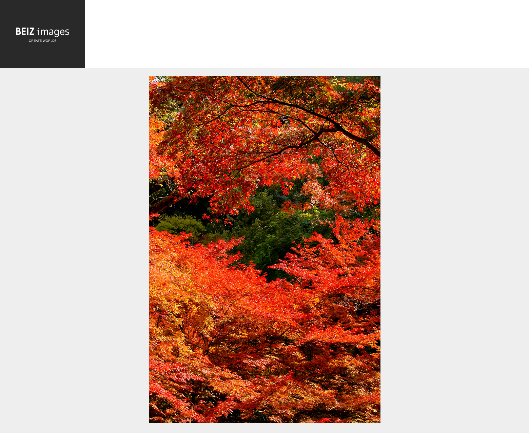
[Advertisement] (306, 34)
